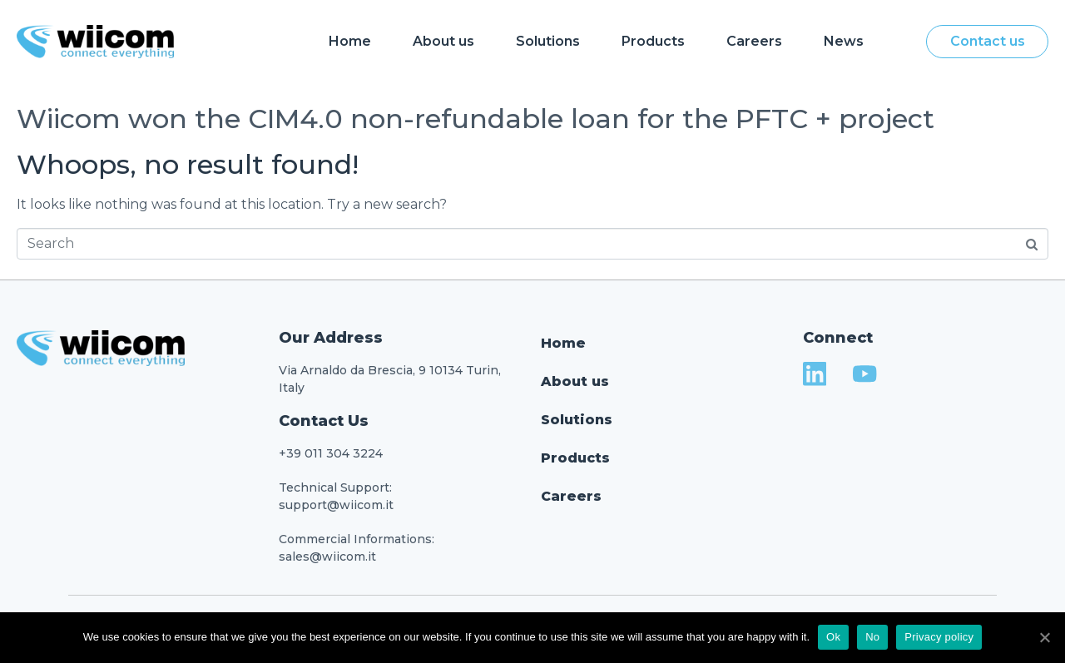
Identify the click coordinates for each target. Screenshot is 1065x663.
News (844, 41)
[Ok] (1044, 637)
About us (443, 41)
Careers (754, 41)
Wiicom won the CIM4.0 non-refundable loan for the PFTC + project (475, 118)
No (872, 637)
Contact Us (324, 421)
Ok (833, 637)
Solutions (548, 41)
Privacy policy (938, 637)
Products (653, 41)
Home (350, 41)
